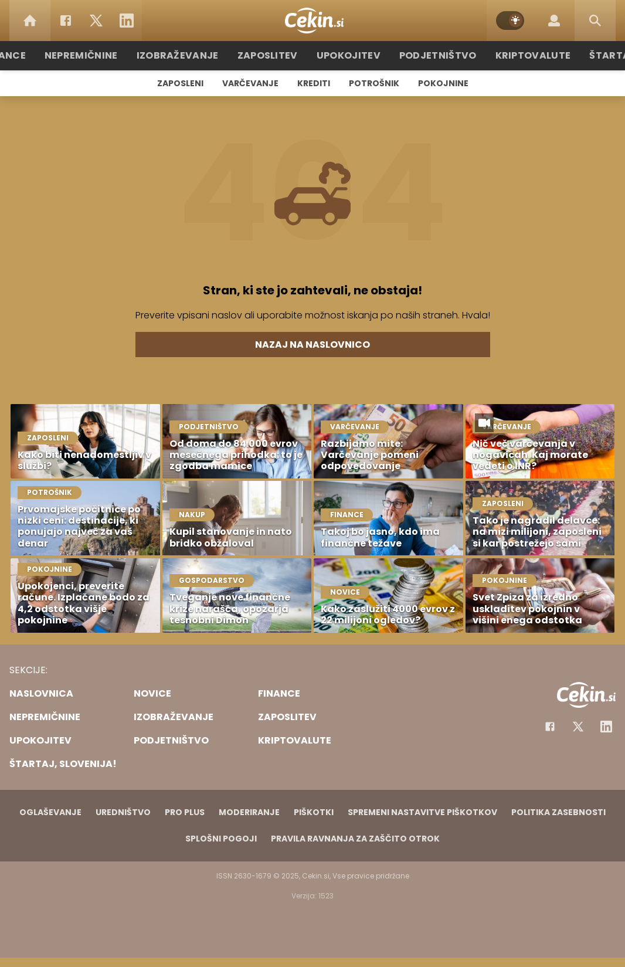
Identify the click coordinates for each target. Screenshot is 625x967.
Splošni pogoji (221, 838)
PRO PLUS (185, 812)
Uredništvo (123, 812)
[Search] (595, 20)
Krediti (313, 83)
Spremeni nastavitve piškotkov (422, 812)
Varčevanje (250, 83)
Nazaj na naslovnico (312, 344)
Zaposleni (180, 83)
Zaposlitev (273, 55)
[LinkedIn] (126, 20)
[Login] (554, 20)
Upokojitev (349, 55)
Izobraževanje (190, 55)
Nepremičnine (101, 55)
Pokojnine (443, 83)
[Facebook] (65, 20)
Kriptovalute (519, 55)
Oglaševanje (50, 812)
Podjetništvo (431, 55)
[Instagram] (606, 726)
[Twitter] (96, 20)
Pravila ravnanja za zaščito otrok (355, 838)
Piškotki (314, 812)
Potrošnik (374, 83)
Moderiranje (249, 812)
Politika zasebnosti (558, 812)
